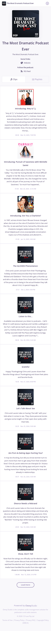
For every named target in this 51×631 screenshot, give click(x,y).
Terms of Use (7, 620)
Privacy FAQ (30, 620)
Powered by (25, 605)
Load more (25, 585)
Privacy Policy (19, 620)
